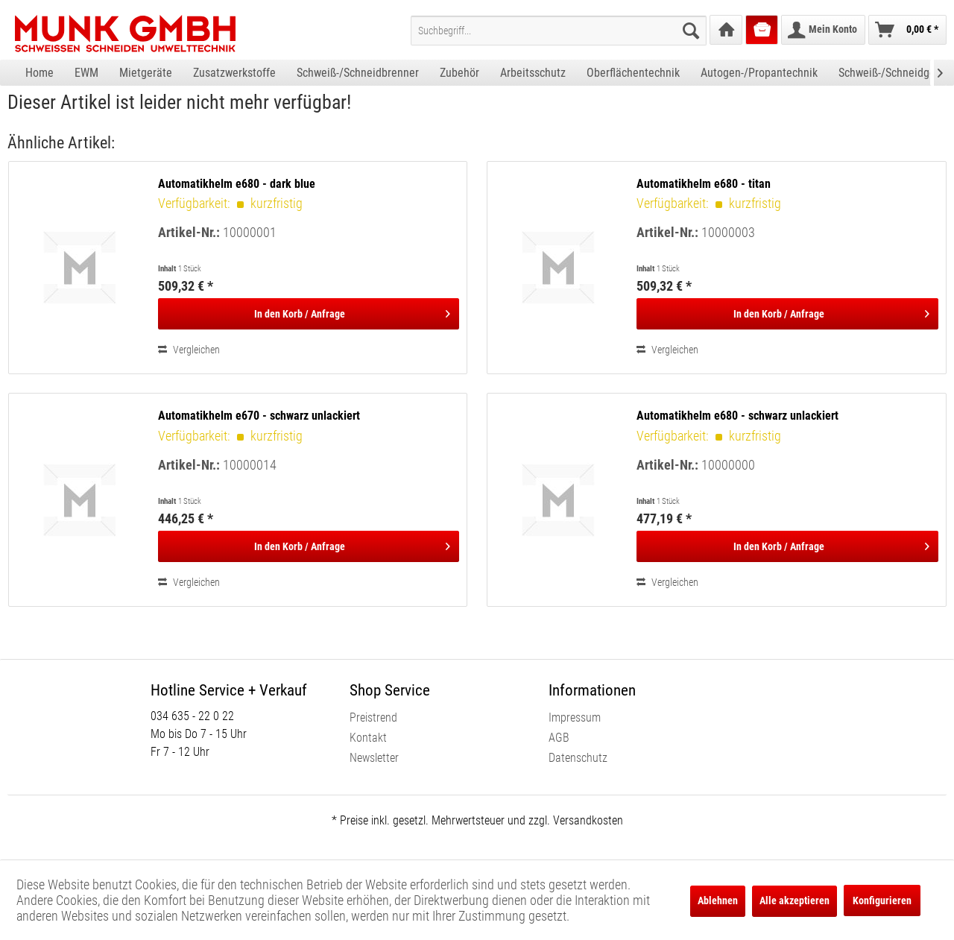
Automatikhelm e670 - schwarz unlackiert (259, 416)
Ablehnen (718, 900)
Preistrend (373, 717)
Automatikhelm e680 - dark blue (236, 184)
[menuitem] (559, 30)
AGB (559, 738)
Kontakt (368, 738)
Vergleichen (189, 350)
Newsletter (374, 758)
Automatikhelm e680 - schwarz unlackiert (737, 416)
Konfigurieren (882, 900)
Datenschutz (578, 758)
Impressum (575, 717)
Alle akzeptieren (794, 900)
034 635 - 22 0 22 (192, 716)
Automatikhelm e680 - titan (703, 184)
